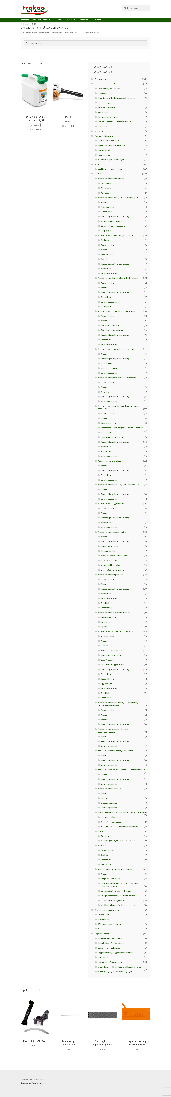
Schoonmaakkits (108, 551)
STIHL (69, 20)
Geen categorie (101, 79)
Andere (104, 202)
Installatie (105, 622)
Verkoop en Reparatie (41, 20)
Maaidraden (106, 432)
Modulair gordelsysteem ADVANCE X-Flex (118, 840)
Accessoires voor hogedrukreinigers (112, 532)
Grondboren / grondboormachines (112, 103)
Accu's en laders (107, 245)
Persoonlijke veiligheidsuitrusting (115, 216)
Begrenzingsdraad (108, 617)
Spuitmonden (106, 363)
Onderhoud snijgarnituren (112, 437)
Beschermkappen (108, 423)
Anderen (104, 719)
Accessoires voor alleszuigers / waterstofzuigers (118, 197)
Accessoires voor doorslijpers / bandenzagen (116, 311)
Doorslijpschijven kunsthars (112, 330)
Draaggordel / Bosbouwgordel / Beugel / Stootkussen (123, 427)
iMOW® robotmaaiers (107, 107)
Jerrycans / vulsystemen (111, 817)
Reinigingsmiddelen (109, 546)
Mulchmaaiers (104, 112)
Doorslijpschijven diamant (112, 325)
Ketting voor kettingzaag (112, 650)
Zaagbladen (106, 603)
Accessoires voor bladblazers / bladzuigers (115, 235)
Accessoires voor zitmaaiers (109, 788)
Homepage (24, 20)
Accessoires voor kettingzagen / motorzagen (117, 631)
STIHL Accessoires (102, 174)
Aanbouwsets (106, 240)
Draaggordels (106, 836)
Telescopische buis (109, 368)
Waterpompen (104, 929)
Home (25, 24)
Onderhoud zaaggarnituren (112, 664)
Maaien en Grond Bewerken (106, 84)
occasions (99, 131)
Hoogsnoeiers (104, 957)
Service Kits (106, 268)
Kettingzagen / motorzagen (110, 962)
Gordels (104, 259)
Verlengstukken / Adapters (112, 221)
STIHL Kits (102, 845)
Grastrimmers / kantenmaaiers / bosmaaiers (116, 98)
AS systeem (106, 193)
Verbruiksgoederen (109, 273)
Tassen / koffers (107, 679)
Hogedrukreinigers (105, 150)
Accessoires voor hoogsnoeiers (110, 574)
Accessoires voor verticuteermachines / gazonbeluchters (121, 769)
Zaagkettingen (107, 608)
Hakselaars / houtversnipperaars (111, 145)
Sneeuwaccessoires (109, 803)
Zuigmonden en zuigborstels (113, 226)
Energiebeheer (104, 919)
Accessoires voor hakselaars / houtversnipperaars (118, 484)
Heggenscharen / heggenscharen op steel (115, 952)
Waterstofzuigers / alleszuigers (111, 159)
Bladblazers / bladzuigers (108, 140)
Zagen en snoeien (102, 933)
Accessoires (83, 20)
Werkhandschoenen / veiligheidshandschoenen (120, 905)
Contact (97, 20)
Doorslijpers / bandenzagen (109, 948)
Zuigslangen (106, 230)
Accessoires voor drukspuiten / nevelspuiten (116, 349)
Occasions (60, 20)
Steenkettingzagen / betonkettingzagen (115, 971)
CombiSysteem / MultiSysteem (111, 943)
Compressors (103, 914)
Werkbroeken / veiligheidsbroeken (115, 900)
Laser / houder (107, 660)
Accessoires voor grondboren (110, 461)
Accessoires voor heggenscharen (111, 503)
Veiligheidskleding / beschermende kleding (116, 869)
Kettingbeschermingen (111, 655)
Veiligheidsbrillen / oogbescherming (116, 891)
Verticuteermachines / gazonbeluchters (114, 121)
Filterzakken (106, 211)
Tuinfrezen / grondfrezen (108, 117)
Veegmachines (104, 155)
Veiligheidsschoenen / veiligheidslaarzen (118, 895)
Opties (104, 627)
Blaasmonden (107, 254)
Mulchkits (105, 392)
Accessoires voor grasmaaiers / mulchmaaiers (117, 377)
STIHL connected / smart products (112, 924)
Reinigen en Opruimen (104, 136)
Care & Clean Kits (108, 850)
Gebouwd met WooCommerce (33, 1083)
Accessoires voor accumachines (111, 178)
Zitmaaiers (102, 126)
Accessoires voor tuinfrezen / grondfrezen (115, 750)
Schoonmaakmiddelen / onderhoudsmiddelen (120, 826)
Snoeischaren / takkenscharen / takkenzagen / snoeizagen (122, 967)
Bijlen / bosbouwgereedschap (110, 938)
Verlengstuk (106, 306)
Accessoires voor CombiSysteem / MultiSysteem (118, 278)
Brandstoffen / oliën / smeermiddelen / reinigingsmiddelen (122, 812)
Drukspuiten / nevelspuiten (109, 88)
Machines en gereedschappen (110, 169)
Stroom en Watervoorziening (107, 910)
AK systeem (106, 183)
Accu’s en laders (107, 636)
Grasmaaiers (103, 93)
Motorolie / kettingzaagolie (112, 822)
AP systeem (106, 188)
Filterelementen (108, 207)
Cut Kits (104, 645)
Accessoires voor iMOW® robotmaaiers (114, 612)
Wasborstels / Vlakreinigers (112, 570)
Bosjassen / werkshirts (110, 878)
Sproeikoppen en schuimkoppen (114, 555)
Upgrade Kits (106, 683)
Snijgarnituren (107, 451)
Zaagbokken (106, 698)
